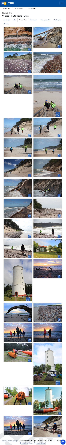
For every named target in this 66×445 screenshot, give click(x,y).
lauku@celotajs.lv (26, 443)
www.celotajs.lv (40, 443)
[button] (19, 8)
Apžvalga (7, 20)
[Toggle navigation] (62, 3)
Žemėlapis (33, 20)
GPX (6, 24)
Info (14, 20)
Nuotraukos (23, 20)
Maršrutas (6, 8)
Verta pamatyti (45, 20)
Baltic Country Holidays (10, 441)
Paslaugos (57, 20)
